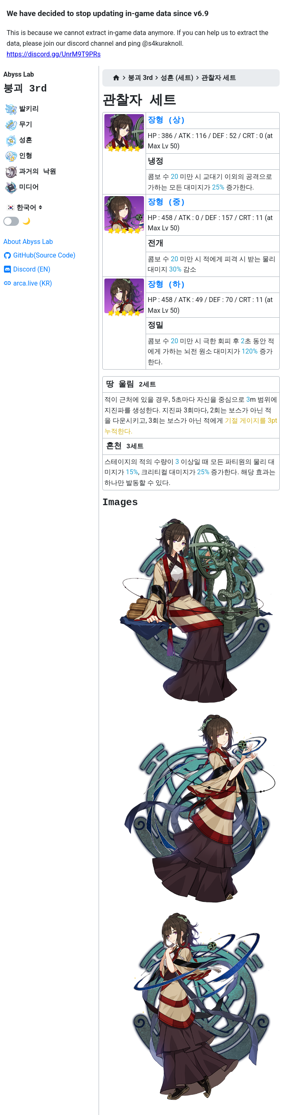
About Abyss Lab (28, 242)
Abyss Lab (18, 74)
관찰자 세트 (218, 78)
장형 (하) (166, 284)
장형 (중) (166, 202)
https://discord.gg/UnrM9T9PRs (54, 54)
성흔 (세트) (176, 78)
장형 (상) (166, 120)
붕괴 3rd (25, 88)
